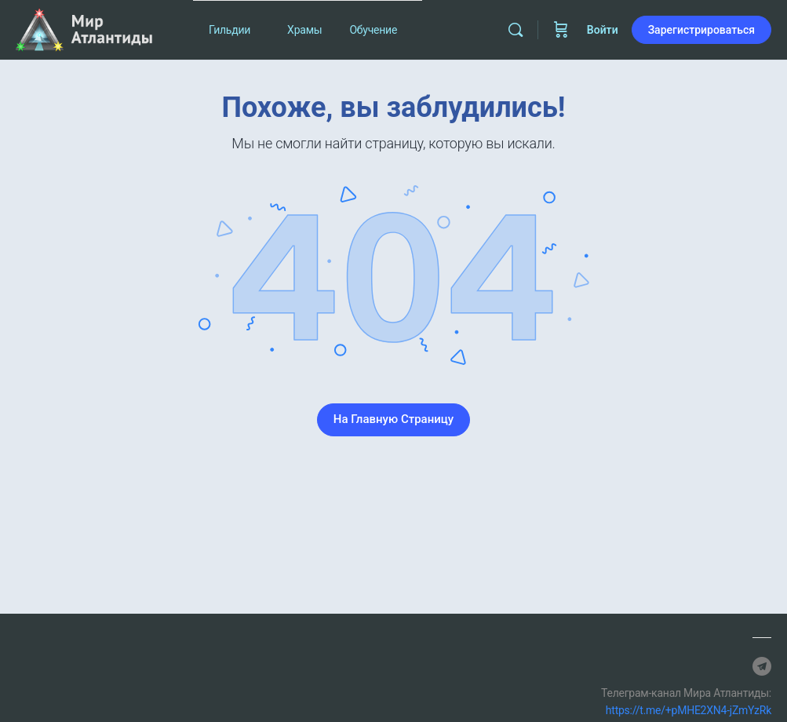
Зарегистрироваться (701, 30)
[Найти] (515, 29)
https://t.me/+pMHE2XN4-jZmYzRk (688, 710)
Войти (602, 30)
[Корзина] (561, 30)
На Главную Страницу (393, 419)
